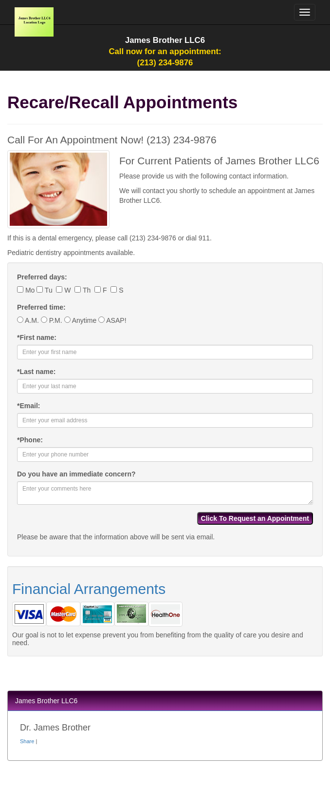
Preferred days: (42, 277)
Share (27, 741)
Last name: (36, 371)
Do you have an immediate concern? (76, 474)
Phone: (30, 440)
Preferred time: (41, 307)
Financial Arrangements (88, 589)
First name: (36, 337)
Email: (28, 406)
